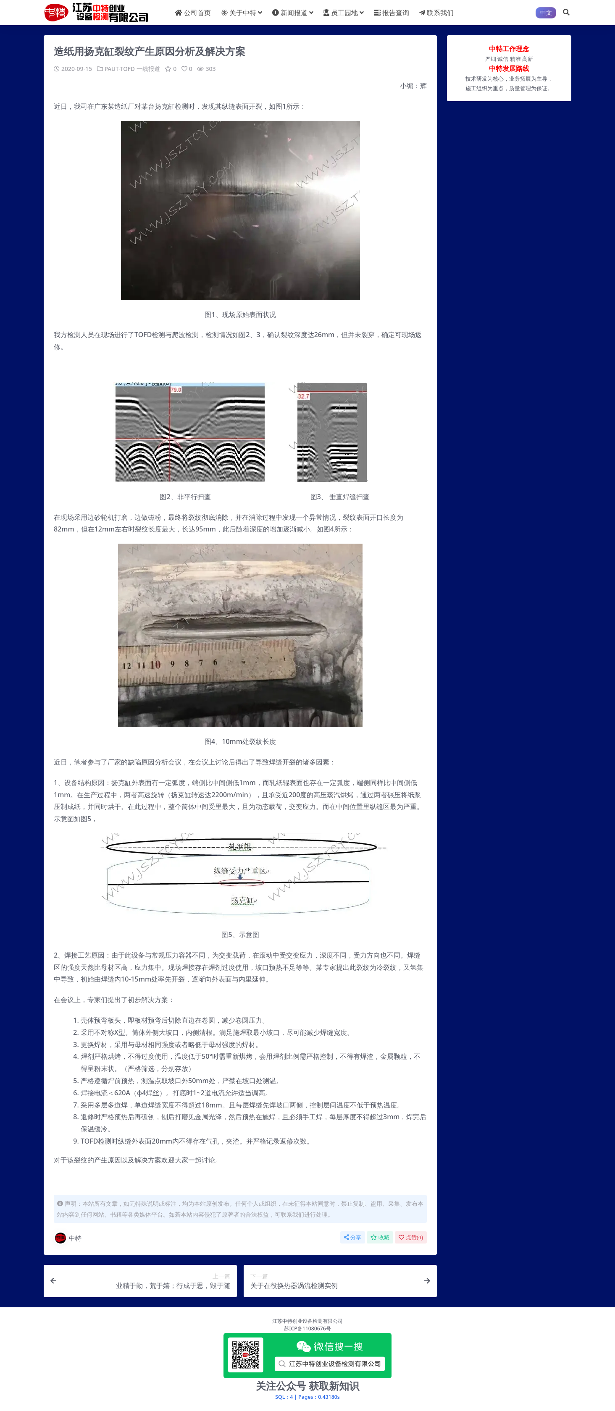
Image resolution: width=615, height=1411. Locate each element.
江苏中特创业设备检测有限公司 (307, 1320)
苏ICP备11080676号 (307, 1328)
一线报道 (149, 69)
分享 (352, 1237)
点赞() (411, 1237)
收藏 (380, 1237)
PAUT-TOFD (120, 69)
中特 (67, 1237)
